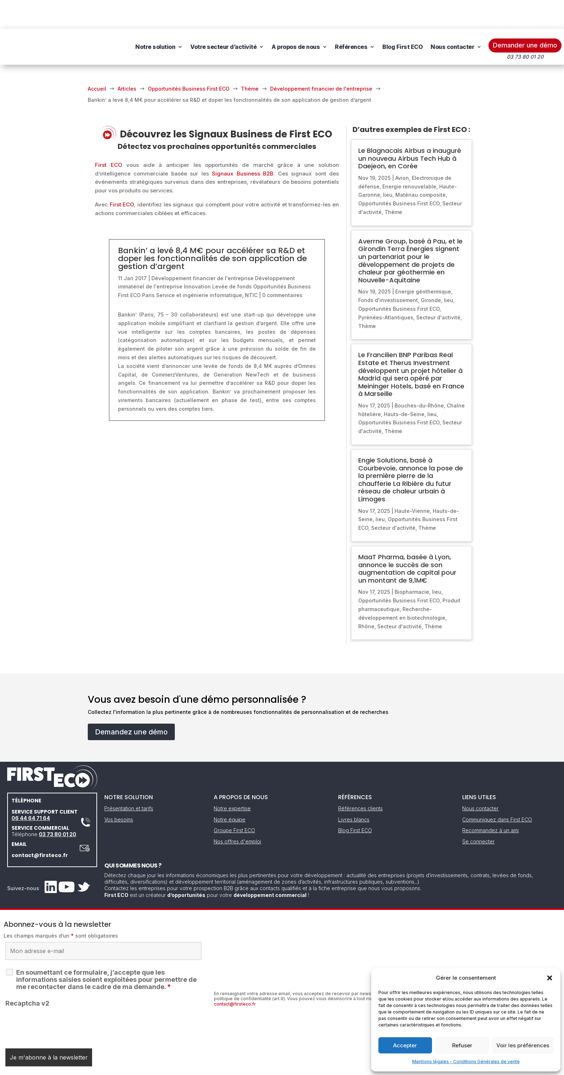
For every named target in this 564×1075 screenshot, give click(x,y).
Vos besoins (118, 791)
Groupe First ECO (234, 801)
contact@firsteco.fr (40, 826)
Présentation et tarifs (128, 779)
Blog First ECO (402, 18)
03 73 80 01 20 (57, 805)
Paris (148, 266)
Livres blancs (353, 791)
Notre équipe (229, 791)
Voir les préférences (522, 1045)
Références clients (360, 779)
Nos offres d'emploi (237, 813)
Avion (402, 149)
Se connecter (478, 813)
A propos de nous (296, 18)
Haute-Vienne (412, 482)
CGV (278, 1067)
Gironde (431, 271)
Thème (393, 183)
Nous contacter (452, 18)
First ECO (108, 136)
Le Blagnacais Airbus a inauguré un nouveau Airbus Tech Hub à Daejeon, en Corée (409, 129)
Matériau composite (420, 166)
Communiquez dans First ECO (497, 791)
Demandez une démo (131, 703)
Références (351, 18)
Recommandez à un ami (490, 801)
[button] (549, 977)
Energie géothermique (423, 263)
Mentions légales (245, 1067)
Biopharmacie (412, 563)
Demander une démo (525, 16)
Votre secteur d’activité (223, 18)
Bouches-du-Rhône (419, 377)
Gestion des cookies (315, 1067)
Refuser (462, 1045)
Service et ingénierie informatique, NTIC (207, 266)
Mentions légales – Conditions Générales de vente (466, 1061)
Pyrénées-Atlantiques (385, 289)
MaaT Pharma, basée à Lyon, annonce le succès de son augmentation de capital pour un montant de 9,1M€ (407, 540)
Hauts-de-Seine (404, 385)
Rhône (366, 598)
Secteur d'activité (438, 289)
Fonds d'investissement (388, 271)
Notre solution (155, 18)
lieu (387, 166)
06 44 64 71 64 (31, 789)
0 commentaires (282, 266)
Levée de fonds (232, 258)
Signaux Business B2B (242, 144)
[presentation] (60, 997)
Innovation (197, 258)
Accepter (405, 1045)
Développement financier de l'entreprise (202, 249)
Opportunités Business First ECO (399, 175)
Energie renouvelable (409, 158)
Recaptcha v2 (27, 974)
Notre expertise (232, 779)
